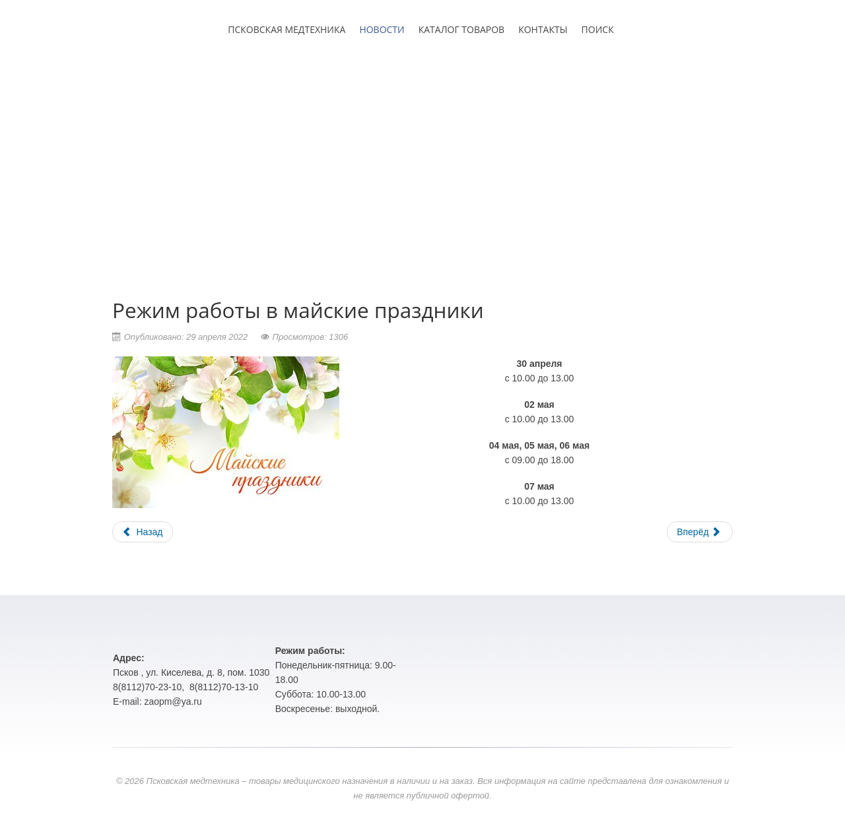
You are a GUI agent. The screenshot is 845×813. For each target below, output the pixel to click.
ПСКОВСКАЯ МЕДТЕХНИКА (286, 29)
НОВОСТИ (381, 29)
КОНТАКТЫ (542, 29)
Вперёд (698, 532)
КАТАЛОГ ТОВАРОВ (461, 29)
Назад (142, 532)
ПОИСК (598, 29)
